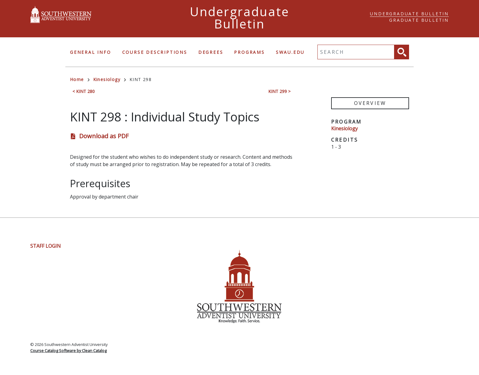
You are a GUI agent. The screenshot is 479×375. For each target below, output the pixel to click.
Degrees (210, 52)
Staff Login (45, 246)
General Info (90, 52)
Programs (249, 52)
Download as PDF (104, 136)
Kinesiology (109, 79)
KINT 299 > (279, 91)
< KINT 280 (83, 91)
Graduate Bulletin (419, 20)
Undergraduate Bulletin (409, 14)
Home (80, 79)
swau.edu (290, 52)
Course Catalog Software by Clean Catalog (68, 350)
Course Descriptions (154, 52)
